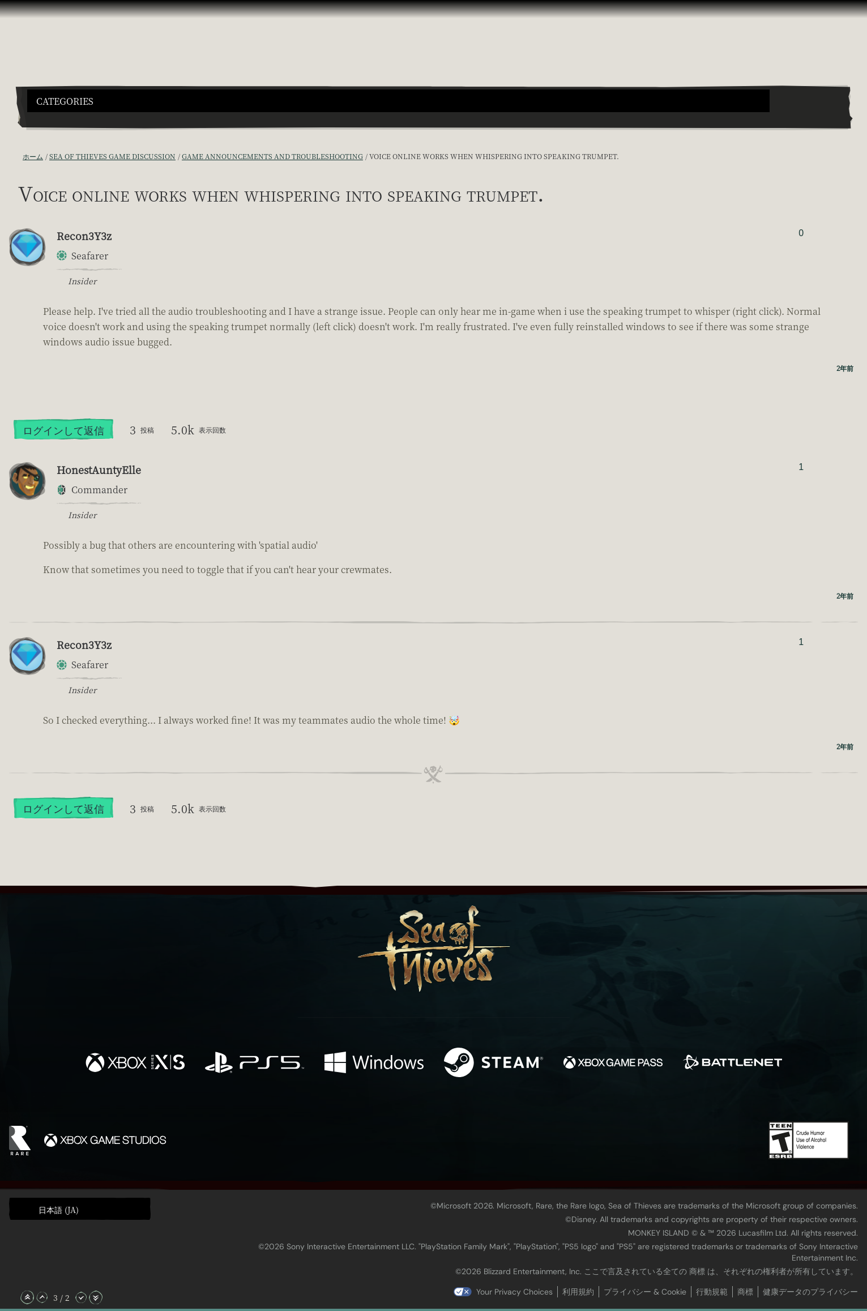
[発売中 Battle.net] (732, 1064)
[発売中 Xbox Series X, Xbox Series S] (135, 1064)
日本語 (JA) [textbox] (59, 1209)
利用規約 (578, 1292)
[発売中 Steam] (493, 1064)
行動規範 (712, 1292)
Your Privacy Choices (514, 1292)
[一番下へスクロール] (95, 1297)
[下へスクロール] (81, 1297)
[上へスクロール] (42, 1297)
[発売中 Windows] (374, 1064)
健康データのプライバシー (810, 1292)
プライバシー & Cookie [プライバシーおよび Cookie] (645, 1292)
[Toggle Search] (60, 119)
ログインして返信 (63, 429)
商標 (745, 1292)
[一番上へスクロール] (27, 1297)
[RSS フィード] (16, 156)
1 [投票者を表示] (801, 467)
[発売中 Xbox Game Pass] (613, 1064)
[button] (398, 100)
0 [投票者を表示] (801, 233)
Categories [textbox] (64, 101)
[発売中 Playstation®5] (254, 1064)
